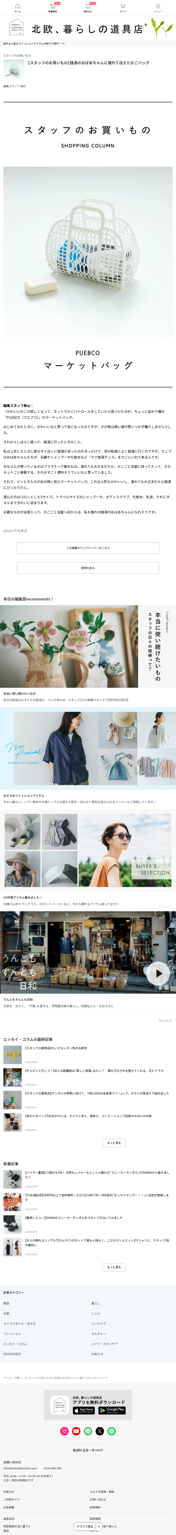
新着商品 (53, 11)
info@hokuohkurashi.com (20, 1468)
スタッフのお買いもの (17, 55)
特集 (17, 1377)
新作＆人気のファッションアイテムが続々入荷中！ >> (34, 43)
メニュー (158, 11)
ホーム (18, 11)
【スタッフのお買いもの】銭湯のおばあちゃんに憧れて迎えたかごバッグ (88, 62)
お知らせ (8, 1492)
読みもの (88, 11)
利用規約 (95, 1507)
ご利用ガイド (11, 1499)
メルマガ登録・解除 (102, 1492)
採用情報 (95, 1519)
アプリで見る (85, 1526)
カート (123, 11)
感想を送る (88, 568)
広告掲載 (8, 1507)
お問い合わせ (98, 1499)
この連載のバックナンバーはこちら (88, 548)
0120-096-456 (52, 1468)
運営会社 (8, 1519)
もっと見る (114, 1143)
